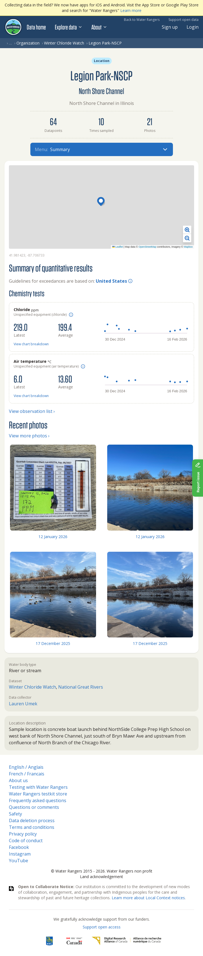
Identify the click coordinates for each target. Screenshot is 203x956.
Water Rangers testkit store (38, 794)
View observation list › (32, 411)
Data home (36, 27)
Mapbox (188, 246)
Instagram (20, 854)
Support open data (183, 19)
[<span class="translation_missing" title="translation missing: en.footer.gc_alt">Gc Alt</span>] (74, 941)
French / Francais (26, 774)
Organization (28, 43)
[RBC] (49, 941)
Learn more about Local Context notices (148, 897)
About (99, 27)
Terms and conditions (31, 827)
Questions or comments (34, 807)
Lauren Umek (23, 704)
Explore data (68, 27)
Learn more (130, 10)
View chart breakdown (31, 344)
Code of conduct (26, 840)
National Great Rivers (80, 687)
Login (193, 27)
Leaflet (117, 246)
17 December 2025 (53, 643)
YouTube (18, 861)
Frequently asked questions (37, 800)
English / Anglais (26, 767)
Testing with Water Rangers (38, 787)
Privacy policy (23, 834)
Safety (15, 814)
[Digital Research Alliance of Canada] (126, 941)
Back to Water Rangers (142, 19)
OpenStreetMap (147, 246)
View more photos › (29, 436)
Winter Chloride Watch (64, 43)
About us (18, 780)
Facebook (19, 847)
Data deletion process (32, 820)
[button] (101, 202)
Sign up (170, 27)
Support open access (102, 927)
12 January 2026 (52, 536)
